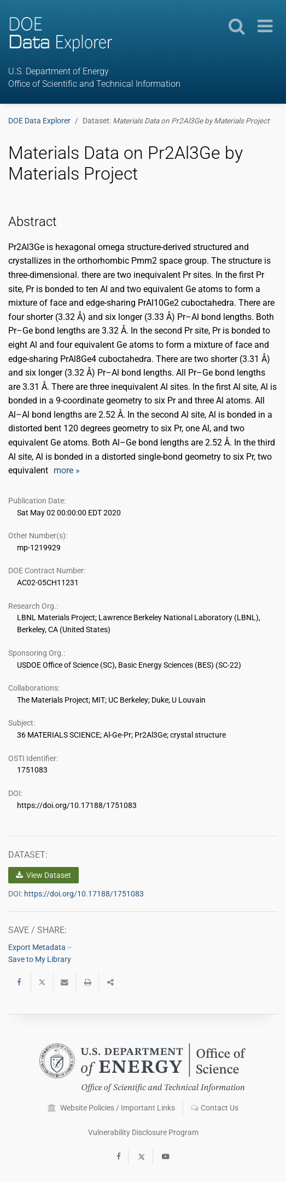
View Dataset (43, 875)
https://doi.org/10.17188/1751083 (84, 893)
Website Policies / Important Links (111, 1107)
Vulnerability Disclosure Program (143, 1132)
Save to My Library (39, 959)
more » (67, 470)
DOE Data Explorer (39, 120)
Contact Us (214, 1107)
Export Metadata (40, 947)
